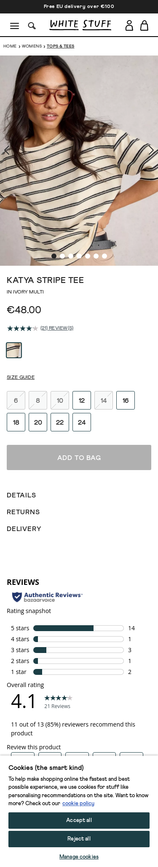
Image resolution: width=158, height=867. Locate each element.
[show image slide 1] (53, 200)
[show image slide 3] (70, 200)
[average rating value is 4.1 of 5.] (23, 273)
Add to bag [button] (79, 853)
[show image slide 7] (104, 200)
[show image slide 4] (79, 200)
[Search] (32, 25)
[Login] (129, 24)
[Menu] (15, 25)
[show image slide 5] (87, 200)
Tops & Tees (60, 46)
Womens (32, 46)
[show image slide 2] (62, 200)
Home (10, 46)
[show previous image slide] (17, 131)
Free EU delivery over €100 (79, 6)
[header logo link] (80, 25)
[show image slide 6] (96, 200)
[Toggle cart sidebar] (145, 25)
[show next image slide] (141, 131)
